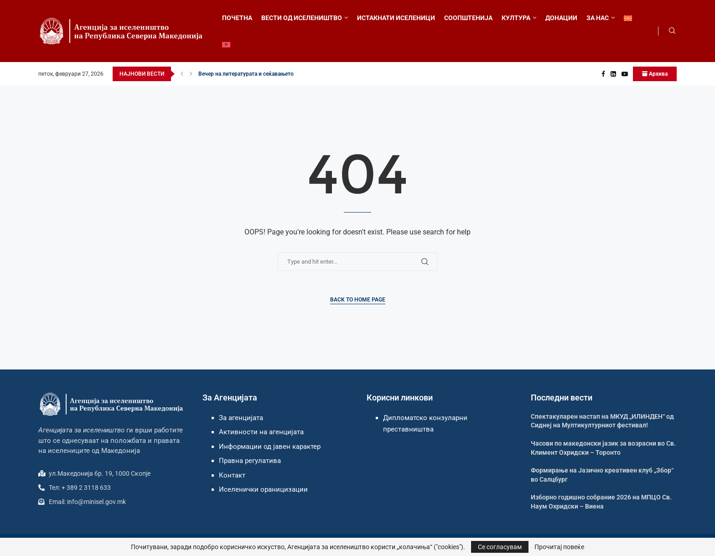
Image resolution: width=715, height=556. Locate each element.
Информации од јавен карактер (270, 446)
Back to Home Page (357, 299)
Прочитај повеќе (559, 547)
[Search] (672, 31)
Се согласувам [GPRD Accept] (500, 547)
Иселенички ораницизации (263, 489)
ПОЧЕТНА (237, 17)
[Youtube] (624, 74)
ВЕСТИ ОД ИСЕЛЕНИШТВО (301, 17)
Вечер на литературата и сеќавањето (246, 74)
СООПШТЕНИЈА (468, 17)
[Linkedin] (613, 74)
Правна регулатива (250, 461)
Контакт (232, 475)
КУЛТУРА (516, 17)
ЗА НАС (597, 17)
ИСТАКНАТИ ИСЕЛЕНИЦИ (396, 17)
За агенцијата (241, 418)
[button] (182, 74)
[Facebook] (603, 74)
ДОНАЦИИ (561, 17)
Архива (655, 74)
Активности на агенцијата (261, 432)
